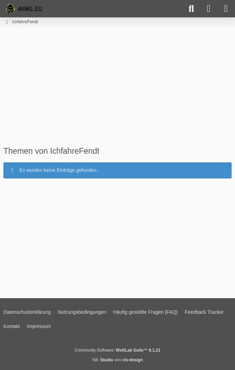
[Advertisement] (117, 89)
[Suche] (191, 9)
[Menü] (226, 9)
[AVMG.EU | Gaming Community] (24, 9)
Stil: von (117, 360)
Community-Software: (117, 350)
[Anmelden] (209, 8)
